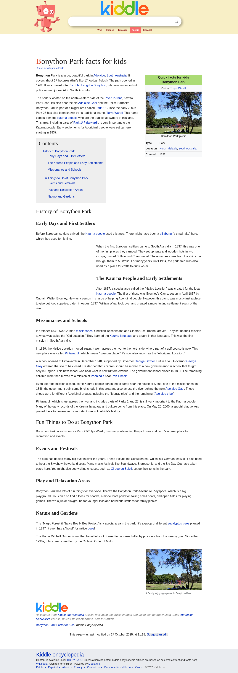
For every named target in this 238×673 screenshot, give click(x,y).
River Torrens (113, 98)
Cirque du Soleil (121, 468)
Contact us (93, 667)
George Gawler (145, 361)
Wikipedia (42, 663)
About (65, 667)
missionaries (84, 331)
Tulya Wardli (178, 88)
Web (99, 30)
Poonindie (97, 376)
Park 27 (101, 108)
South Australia (187, 148)
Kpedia (135, 30)
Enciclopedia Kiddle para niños (122, 667)
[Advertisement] (119, 44)
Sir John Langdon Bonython (88, 85)
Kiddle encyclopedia (60, 655)
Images (110, 30)
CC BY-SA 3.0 (75, 660)
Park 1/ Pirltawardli (85, 122)
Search (176, 21)
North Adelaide (168, 148)
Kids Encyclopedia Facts (50, 67)
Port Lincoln (120, 376)
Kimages (122, 30)
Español (147, 30)
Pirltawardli (72, 353)
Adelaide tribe (164, 393)
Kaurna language (121, 335)
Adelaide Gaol (87, 103)
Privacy (78, 667)
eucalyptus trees (178, 523)
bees (91, 528)
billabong (166, 233)
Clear (168, 21)
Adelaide (99, 75)
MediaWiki (95, 663)
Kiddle (40, 667)
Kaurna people (67, 117)
